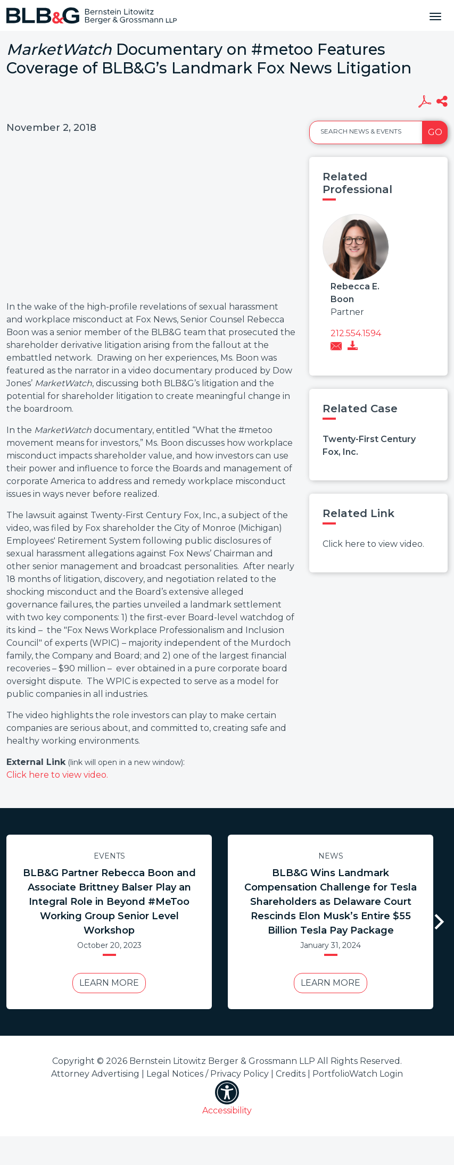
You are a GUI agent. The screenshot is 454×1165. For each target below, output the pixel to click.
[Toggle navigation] (435, 15)
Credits (291, 1074)
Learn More (109, 983)
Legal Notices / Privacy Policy (207, 1074)
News (330, 856)
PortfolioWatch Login (357, 1074)
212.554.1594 (356, 333)
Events (109, 856)
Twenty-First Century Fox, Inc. (369, 445)
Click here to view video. (57, 775)
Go (435, 132)
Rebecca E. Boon (355, 292)
